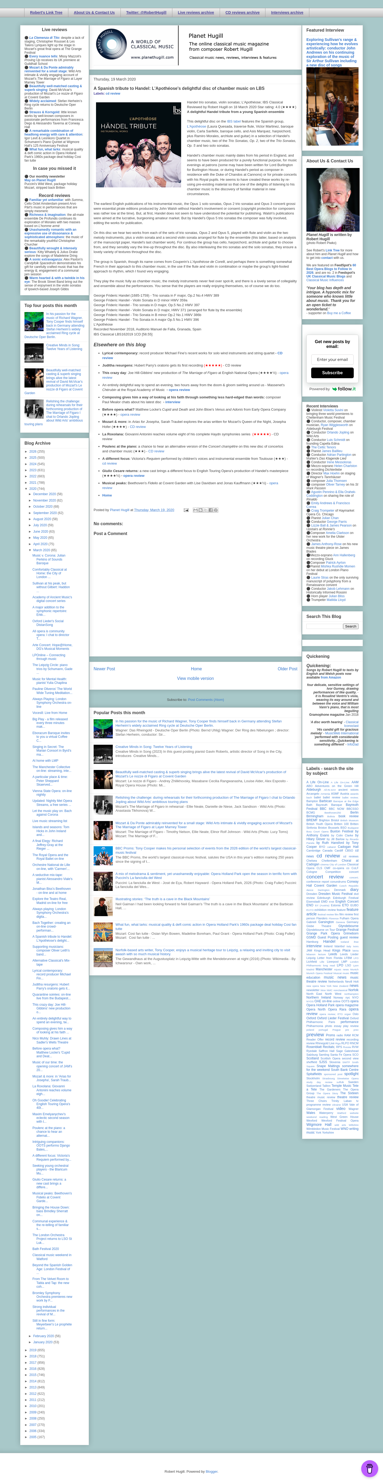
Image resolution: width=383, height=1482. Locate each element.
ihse (356, 941)
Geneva (340, 922)
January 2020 (43, 1342)
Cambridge (313, 850)
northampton (351, 993)
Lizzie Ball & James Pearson (331, 525)
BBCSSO (353, 808)
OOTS (345, 1001)
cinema (324, 864)
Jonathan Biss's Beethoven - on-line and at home (51, 890)
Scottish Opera (330, 1058)
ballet (317, 797)
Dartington (324, 890)
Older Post (287, 669)
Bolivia (331, 816)
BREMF (312, 820)
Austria (344, 793)
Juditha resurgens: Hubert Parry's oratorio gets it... (51, 986)
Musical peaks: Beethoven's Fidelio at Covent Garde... (52, 1197)
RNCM (354, 1043)
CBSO (349, 850)
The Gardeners (329, 1089)
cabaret (331, 846)
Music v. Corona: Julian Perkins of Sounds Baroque (48, 559)
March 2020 (42, 550)
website (354, 1113)
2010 (34, 1406)
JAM (309, 950)
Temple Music (341, 1086)
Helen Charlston (345, 466)
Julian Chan (330, 518)
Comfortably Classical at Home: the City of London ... (49, 573)
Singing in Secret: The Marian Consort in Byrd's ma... (51, 750)
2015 (34, 1375)
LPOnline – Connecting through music (48, 657)
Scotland (312, 1058)
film (337, 914)
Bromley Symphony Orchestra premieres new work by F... (52, 1297)
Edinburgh (323, 897)
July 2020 (40, 525)
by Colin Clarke (342, 835)
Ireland (328, 946)
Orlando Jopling (338, 432)
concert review (325, 876)
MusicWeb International (342, 733)
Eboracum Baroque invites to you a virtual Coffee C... (51, 737)
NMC (329, 990)
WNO (344, 1129)
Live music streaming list (49, 821)
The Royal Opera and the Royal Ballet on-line (50, 857)
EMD (324, 901)
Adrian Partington (339, 455)
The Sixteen (349, 1093)
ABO (309, 786)
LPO (340, 965)
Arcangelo (312, 793)
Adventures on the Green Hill (337, 786)
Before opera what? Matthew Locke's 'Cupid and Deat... (51, 1052)
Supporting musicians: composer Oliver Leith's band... (51, 950)
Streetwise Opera (348, 1078)
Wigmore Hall (318, 1124)
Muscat (337, 973)
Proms (330, 1035)
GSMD (311, 937)
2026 (34, 451)
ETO (345, 905)
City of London (338, 864)
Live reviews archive (196, 12)
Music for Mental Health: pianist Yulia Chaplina (49, 681)
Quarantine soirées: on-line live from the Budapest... (51, 996)
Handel (329, 941)
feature (341, 909)
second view (350, 1058)
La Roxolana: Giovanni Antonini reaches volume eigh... (51, 1090)
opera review (179, 390)
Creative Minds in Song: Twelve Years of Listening (153, 747)
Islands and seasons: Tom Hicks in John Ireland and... (50, 831)
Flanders (322, 918)
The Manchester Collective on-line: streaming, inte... (51, 769)
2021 (34, 483)
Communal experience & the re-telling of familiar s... (50, 1225)
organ (347, 1014)
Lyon (356, 965)
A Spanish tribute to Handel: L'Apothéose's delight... (52, 938)
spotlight (351, 1074)
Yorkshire (328, 1132)
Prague (336, 1029)
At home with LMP (45, 761)
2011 (34, 1400)
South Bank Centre (345, 1070)
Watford (341, 1113)
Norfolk (353, 990)
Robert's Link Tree (46, 12)
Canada (327, 850)
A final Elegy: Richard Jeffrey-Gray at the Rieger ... (47, 845)
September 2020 (45, 513)
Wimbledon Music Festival (323, 1128)
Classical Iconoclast (351, 724)
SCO (355, 1054)
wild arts (340, 1124)
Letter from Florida (330, 957)
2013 (34, 1387)
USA (345, 1104)
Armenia (325, 793)
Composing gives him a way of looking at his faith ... (52, 1030)
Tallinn (326, 1085)
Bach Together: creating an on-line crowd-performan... (51, 926)
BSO (343, 827)
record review (335, 1039)
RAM (347, 1035)
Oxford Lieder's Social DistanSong (48, 623)
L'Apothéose (196, 126)
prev (356, 1029)
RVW (355, 1047)
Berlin (354, 812)
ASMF (335, 793)
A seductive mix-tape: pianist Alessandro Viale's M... (52, 879)
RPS (339, 1047)
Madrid (310, 969)
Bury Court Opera (317, 831)
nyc (347, 997)
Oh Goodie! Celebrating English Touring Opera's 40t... (51, 1104)
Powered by (332, 389)
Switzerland (313, 1085)
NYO (355, 997)
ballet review (331, 797)
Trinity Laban (341, 1100)
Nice (323, 990)
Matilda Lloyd (336, 600)
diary (354, 889)
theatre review (348, 1097)
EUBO (354, 905)
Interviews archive (287, 12)
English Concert (347, 901)
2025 (34, 458)
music (346, 973)
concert (354, 871)
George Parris (337, 522)
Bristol (335, 820)
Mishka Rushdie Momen (338, 566)
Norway (338, 997)
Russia (347, 1047)
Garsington (326, 922)
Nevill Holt (352, 981)
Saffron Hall (327, 1050)
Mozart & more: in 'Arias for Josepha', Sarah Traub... (51, 1078)
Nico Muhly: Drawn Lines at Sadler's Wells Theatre (51, 1040)
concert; (354, 877)
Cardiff (339, 850)
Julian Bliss (337, 596)
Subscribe (332, 373)
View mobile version (195, 678)
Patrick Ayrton (336, 563)
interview (172, 402)
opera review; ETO (331, 1014)
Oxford (311, 1018)
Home (107, 495)
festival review (326, 914)
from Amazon (331, 677)
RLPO (345, 1043)
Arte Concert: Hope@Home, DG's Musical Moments (52, 647)
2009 (34, 1412)
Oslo (356, 1014)
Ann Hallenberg (344, 555)
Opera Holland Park (320, 1005)
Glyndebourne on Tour (320, 929)
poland (310, 1029)
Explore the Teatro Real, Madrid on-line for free (50, 900)
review (310, 1043)
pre (347, 1029)
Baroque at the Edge (346, 801)
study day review (319, 1082)
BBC (323, 809)
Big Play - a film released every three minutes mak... (50, 723)
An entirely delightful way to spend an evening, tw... (51, 1020)
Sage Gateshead (347, 1050)
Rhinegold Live (324, 1043)
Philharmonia (314, 1026)
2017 (34, 1363)
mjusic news (341, 969)
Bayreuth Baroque (329, 804)
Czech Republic (349, 885)
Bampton (312, 801)
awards (354, 793)
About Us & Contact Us (94, 12)
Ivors (356, 946)
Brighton (324, 820)
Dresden (311, 893)
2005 (34, 1437)
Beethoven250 (332, 812)
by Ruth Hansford (330, 843)
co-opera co (341, 868)
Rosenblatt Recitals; (320, 1047)
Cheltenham (329, 860)
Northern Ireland (318, 997)
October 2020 (43, 506)
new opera (312, 985)
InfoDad (353, 744)
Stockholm (313, 1078)
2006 (34, 1431)
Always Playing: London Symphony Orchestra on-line (52, 703)
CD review (138, 427)
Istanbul (339, 946)
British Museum (349, 820)
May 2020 (40, 538)
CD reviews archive (243, 12)
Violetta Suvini (333, 410)
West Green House (344, 1116)
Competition (333, 871)
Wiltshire (354, 1124)
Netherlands (336, 981)
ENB (331, 901)
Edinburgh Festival (346, 897)
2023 (34, 470)
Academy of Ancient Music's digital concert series (52, 599)
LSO (348, 965)
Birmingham (314, 816)
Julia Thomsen (336, 481)
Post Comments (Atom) (206, 700)
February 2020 (44, 1336)
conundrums (338, 881)
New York (326, 985)
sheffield (311, 1062)
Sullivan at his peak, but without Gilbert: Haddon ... (51, 587)
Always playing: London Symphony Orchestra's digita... (50, 913)
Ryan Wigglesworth (334, 425)
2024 (34, 464)
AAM (355, 782)
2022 (34, 476)
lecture (322, 954)
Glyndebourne (349, 926)
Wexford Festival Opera (340, 1120)
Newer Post (104, 669)
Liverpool (333, 961)
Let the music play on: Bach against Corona (52, 812)
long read (329, 965)
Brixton (322, 827)
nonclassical (340, 990)
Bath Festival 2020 (45, 1249)
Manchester (324, 969)
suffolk (340, 1082)
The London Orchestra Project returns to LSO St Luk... (52, 1239)
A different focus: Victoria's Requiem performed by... (51, 1157)
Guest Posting (328, 937)
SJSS (323, 1062)
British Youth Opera (319, 824)
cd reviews (351, 856)
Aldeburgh (313, 789)
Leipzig (310, 957)
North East (314, 993)
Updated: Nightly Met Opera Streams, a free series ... (52, 802)
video (340, 1108)
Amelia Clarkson (337, 533)
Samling (324, 1054)
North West (333, 993)
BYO (322, 846)
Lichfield (311, 961)
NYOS (310, 1001)
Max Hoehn (331, 473)
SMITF (346, 1062)
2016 (34, 1369)
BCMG (310, 812)
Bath (309, 804)
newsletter (312, 990)
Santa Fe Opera (340, 1054)
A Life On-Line (317, 782)
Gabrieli (311, 922)
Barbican (325, 801)
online (336, 1001)
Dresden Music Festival (336, 894)
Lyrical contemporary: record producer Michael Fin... (51, 974)
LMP (344, 961)
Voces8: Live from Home (49, 713)
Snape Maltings (328, 1066)
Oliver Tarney (335, 484)
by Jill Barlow (336, 839)
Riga (338, 1043)
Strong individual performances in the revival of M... (48, 1310)
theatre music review (320, 1097)
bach (309, 797)
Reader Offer (315, 1039)
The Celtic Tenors (323, 447)
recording (353, 1039)
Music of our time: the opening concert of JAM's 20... (52, 1066)
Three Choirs (316, 1100)
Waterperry (326, 1112)
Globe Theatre (318, 926)
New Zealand (340, 985)
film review (346, 914)
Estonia (335, 905)
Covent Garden (325, 885)
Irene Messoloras (339, 462)
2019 (34, 1350)
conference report (317, 881)
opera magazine (347, 1005)
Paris (331, 1022)
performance (350, 1022)
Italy (349, 946)
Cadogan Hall (348, 847)
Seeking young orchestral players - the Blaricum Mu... (50, 1169)
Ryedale (311, 1050)
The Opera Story (327, 1093)
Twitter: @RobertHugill (146, 12)
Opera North (316, 1009)
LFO (356, 958)
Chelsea (311, 860)
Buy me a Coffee (339, 313)
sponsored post (333, 1074)
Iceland (345, 941)
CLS (319, 868)
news (354, 985)
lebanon (310, 954)
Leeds (332, 954)
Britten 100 (341, 824)
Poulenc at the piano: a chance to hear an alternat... (48, 1132)
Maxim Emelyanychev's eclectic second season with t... (50, 1118)
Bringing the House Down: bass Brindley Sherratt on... (50, 1211)
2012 (34, 1394)
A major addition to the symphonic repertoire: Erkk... (49, 611)
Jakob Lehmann (338, 589)
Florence (334, 918)
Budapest (353, 827)
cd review (113, 93)
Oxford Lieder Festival (333, 1018)
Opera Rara (337, 1009)
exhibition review (325, 909)
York (318, 1132)
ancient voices (348, 789)
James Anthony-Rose (326, 544)
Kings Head (322, 950)
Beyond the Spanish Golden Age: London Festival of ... (52, 1269)
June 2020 (41, 531)
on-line (327, 1001)
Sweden (353, 1082)
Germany (353, 922)
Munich (354, 969)
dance (309, 890)
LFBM (348, 957)
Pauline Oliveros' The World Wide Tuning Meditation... (52, 690)
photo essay (333, 1026)
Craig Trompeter (322, 510)
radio (339, 1035)
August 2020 (42, 519)
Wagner (354, 1108)
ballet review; (350, 797)
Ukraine (336, 1104)
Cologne (311, 871)
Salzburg (312, 1054)
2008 (34, 1418)
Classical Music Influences (325, 280)
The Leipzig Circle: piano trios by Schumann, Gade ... (52, 669)
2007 (34, 1425)
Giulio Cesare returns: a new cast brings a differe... (49, 1183)
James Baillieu (332, 451)
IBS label (234, 121)
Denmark (340, 889)
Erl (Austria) (322, 905)
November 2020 (45, 500)
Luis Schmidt (336, 440)
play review (351, 1026)
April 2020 (40, 544)
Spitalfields (314, 1074)
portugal (323, 1029)
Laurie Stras (319, 577)
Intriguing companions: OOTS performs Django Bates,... (51, 1145)
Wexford (311, 1120)
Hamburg (312, 941)
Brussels (333, 827)
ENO (309, 905)
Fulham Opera (349, 918)
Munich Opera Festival (319, 973)
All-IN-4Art (330, 789)
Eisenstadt (313, 901)
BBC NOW (336, 808)
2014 (34, 1381)
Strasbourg (328, 1078)
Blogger (211, 1471)
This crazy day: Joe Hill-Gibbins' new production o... (51, 1008)
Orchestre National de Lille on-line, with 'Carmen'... (51, 866)
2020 (34, 489)
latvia (356, 950)
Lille (322, 961)
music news (335, 977)
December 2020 (45, 494)
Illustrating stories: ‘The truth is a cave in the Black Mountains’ (162, 899)
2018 (34, 1356)
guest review (349, 937)
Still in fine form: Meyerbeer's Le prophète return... (52, 1324)
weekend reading (317, 1116)
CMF (327, 868)
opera (354, 1001)
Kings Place (341, 950)
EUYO (310, 909)
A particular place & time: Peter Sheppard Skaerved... (50, 780)
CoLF (355, 868)
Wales (310, 1113)
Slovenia (334, 1062)
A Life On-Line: (340, 782)
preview (315, 1034)
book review (349, 816)
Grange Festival (347, 930)
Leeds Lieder (349, 954)
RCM (355, 1035)
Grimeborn (351, 933)
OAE (317, 1001)
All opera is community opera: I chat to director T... (50, 635)
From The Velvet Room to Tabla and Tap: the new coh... (50, 1283)
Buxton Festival (341, 831)
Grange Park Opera (323, 933)
